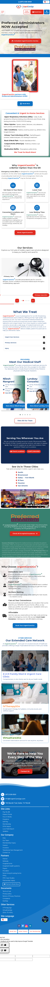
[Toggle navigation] (2, 12)
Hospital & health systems (11, 866)
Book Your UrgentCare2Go (25, 625)
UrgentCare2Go (8, 35)
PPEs (4, 875)
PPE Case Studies (8, 878)
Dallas (20, 478)
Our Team (6, 840)
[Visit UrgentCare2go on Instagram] (26, 925)
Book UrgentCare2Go (25, 232)
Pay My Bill (6, 812)
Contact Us (6, 852)
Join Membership (35, 931)
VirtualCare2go (7, 910)
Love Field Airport (8, 829)
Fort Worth (29, 478)
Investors (6, 848)
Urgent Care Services (25, 337)
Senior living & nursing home (12, 873)
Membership (7, 824)
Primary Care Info (41, 295)
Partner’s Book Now (11, 884)
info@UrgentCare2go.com (15, 799)
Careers (5, 845)
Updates (5, 831)
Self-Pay (5, 821)
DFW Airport (7, 826)
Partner (5, 859)
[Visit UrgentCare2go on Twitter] (22, 925)
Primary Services (25, 343)
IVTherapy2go (7, 908)
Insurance (6, 819)
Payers (5, 868)
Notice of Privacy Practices (11, 896)
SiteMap (5, 901)
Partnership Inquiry (9, 880)
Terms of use (7, 891)
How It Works (7, 817)
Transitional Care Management (13, 850)
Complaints (6, 898)
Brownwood (23, 475)
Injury (25, 348)
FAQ (4, 838)
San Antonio (23, 486)
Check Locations (17, 451)
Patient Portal (7, 814)
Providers (6, 871)
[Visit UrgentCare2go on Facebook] (19, 925)
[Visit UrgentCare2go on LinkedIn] (30, 925)
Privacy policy (7, 894)
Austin (20, 472)
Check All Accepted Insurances (25, 533)
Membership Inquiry (9, 843)
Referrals (5, 861)
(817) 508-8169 (34, 451)
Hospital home (7, 863)
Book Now (25, 104)
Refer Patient (23, 931)
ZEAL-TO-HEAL (8, 912)
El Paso (21, 480)
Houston (21, 483)
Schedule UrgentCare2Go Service (25, 41)
